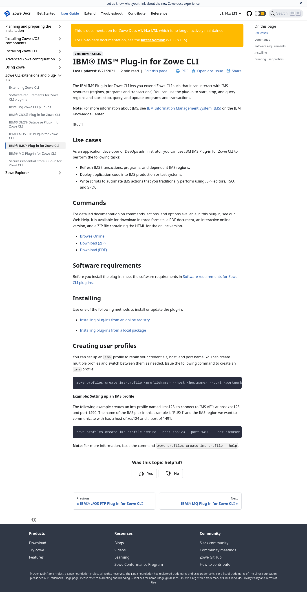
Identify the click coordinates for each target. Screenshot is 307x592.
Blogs (119, 542)
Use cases (261, 33)
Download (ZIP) (93, 243)
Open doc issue (207, 70)
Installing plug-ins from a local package (113, 330)
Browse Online (92, 236)
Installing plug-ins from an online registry (115, 319)
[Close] (301, 3)
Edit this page (155, 70)
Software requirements (269, 46)
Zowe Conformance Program (139, 564)
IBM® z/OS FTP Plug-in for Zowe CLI (33, 136)
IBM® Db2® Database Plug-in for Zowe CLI (34, 124)
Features (36, 557)
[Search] (286, 13)
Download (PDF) (93, 249)
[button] (260, 13)
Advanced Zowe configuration (30, 59)
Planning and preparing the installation (28, 28)
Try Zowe (36, 550)
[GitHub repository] (249, 13)
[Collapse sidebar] (33, 519)
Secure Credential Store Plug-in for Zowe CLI (35, 163)
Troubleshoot (112, 13)
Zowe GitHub (211, 557)
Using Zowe (15, 67)
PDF (182, 70)
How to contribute (215, 564)
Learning (122, 557)
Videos (120, 550)
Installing (260, 53)
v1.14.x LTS (228, 13)
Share (236, 70)
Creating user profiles (268, 59)
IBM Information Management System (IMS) (184, 108)
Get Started (46, 13)
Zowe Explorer (17, 172)
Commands (262, 39)
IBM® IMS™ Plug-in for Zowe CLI (34, 145)
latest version (153, 39)
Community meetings (218, 550)
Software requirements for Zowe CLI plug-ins (33, 97)
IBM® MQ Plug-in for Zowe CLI (32, 153)
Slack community (214, 542)
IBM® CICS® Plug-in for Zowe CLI (34, 114)
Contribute (137, 13)
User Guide (70, 13)
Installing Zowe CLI (21, 50)
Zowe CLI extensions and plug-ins (30, 77)
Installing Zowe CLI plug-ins (30, 107)
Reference (159, 13)
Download (37, 542)
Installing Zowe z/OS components (22, 40)
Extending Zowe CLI (24, 87)
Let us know (115, 3)
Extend (89, 13)
